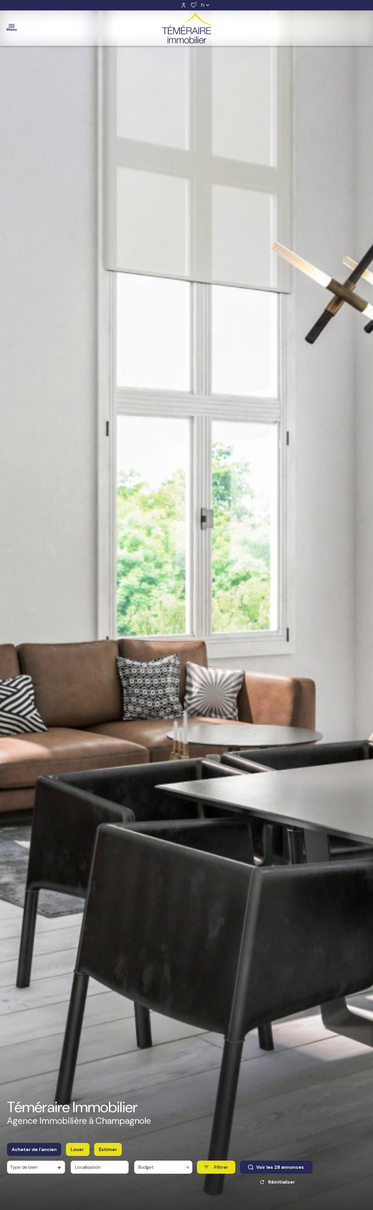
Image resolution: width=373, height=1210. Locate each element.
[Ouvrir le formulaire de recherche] (216, 1167)
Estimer (108, 1149)
